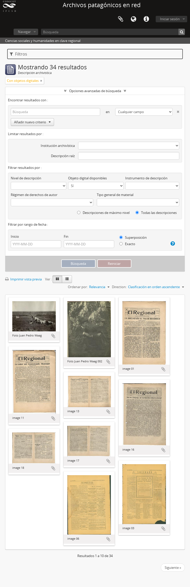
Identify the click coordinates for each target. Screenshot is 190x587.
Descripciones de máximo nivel (103, 212)
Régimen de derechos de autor (34, 194)
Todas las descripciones (156, 212)
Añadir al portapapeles (53, 336)
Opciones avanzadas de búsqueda (95, 91)
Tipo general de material (115, 194)
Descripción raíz (63, 156)
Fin (66, 236)
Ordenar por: (78, 287)
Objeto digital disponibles (87, 178)
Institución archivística (58, 145)
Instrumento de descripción (146, 178)
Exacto (127, 244)
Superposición (133, 237)
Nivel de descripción (26, 178)
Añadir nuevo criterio (32, 122)
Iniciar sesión (170, 19)
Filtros (18, 54)
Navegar (24, 31)
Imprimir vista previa (23, 279)
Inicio (15, 236)
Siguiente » (173, 567)
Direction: (119, 287)
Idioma (133, 19)
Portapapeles (120, 19)
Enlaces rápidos (146, 19)
